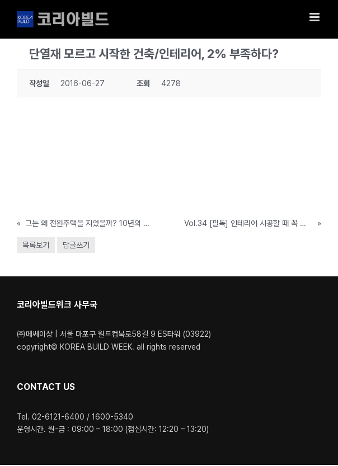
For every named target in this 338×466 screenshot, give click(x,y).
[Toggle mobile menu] (315, 17)
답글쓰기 (76, 245)
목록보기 (35, 245)
